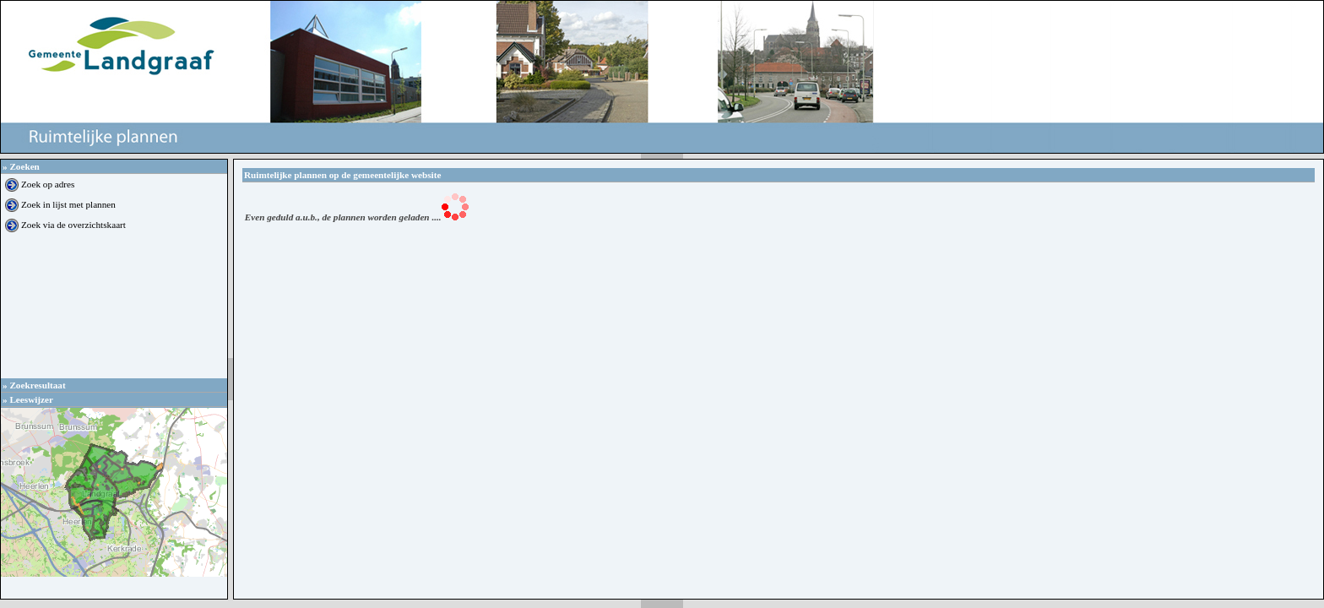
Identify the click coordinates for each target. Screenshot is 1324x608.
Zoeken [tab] (21, 166)
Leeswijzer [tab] (28, 399)
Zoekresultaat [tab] (34, 385)
